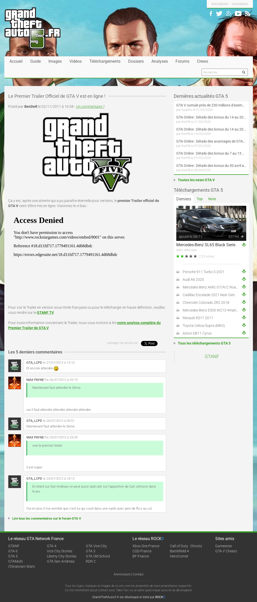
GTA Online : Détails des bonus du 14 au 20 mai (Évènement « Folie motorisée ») (211, 129)
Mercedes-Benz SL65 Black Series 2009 (212, 244)
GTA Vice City (96, 546)
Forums (182, 61)
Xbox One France (145, 546)
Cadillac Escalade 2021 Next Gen (209, 295)
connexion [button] (240, 4)
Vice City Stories (59, 551)
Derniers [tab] (183, 199)
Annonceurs (122, 574)
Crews (202, 61)
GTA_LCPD (34, 362)
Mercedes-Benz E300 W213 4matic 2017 (215, 310)
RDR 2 (91, 561)
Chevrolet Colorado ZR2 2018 (206, 302)
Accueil (16, 61)
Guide (35, 61)
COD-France (141, 551)
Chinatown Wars (21, 566)
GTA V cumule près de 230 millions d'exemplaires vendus (211, 105)
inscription (220, 4)
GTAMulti (15, 561)
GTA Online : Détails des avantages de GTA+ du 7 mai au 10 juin (211, 141)
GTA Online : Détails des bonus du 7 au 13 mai (211, 153)
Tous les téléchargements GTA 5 (204, 343)
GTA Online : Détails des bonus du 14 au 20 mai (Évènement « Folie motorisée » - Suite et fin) (211, 117)
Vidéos (75, 61)
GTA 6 (13, 551)
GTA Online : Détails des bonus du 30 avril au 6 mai (211, 166)
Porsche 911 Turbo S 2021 (203, 272)
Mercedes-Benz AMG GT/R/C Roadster (213, 287)
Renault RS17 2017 (198, 318)
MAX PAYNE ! (35, 380)
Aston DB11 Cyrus (197, 333)
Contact (138, 574)
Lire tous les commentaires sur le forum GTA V (46, 518)
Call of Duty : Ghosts (186, 546)
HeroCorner (179, 556)
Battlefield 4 (179, 551)
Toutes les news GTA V (196, 180)
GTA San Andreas (61, 561)
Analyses (159, 61)
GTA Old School (98, 556)
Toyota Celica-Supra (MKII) (204, 326)
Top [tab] (200, 199)
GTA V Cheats (226, 551)
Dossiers (136, 61)
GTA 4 (51, 546)
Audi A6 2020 (193, 279)
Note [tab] (212, 199)
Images (55, 61)
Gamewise (223, 546)
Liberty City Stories (61, 556)
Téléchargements (104, 61)
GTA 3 (90, 551)
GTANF (212, 356)
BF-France (140, 556)
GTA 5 (13, 556)
